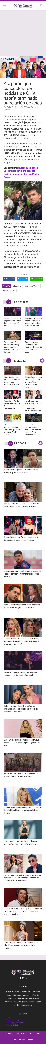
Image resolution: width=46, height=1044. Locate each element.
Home (15, 1040)
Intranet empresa (12, 1020)
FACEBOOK (9, 279)
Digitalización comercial (15, 1023)
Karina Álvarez (9, 291)
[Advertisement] (23, 33)
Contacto (30, 1040)
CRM (8, 1018)
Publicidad (22, 1040)
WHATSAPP (36, 279)
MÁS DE (6, 286)
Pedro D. (10, 107)
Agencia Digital (12, 1025)
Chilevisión (17, 286)
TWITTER (22, 279)
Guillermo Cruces (32, 286)
